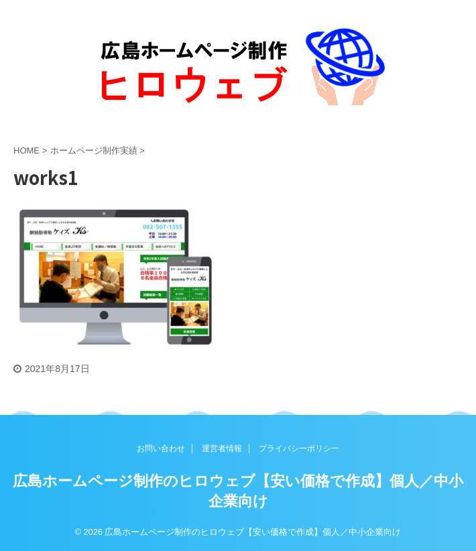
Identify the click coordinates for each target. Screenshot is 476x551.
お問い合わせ (161, 448)
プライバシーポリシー (299, 448)
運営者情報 (222, 448)
